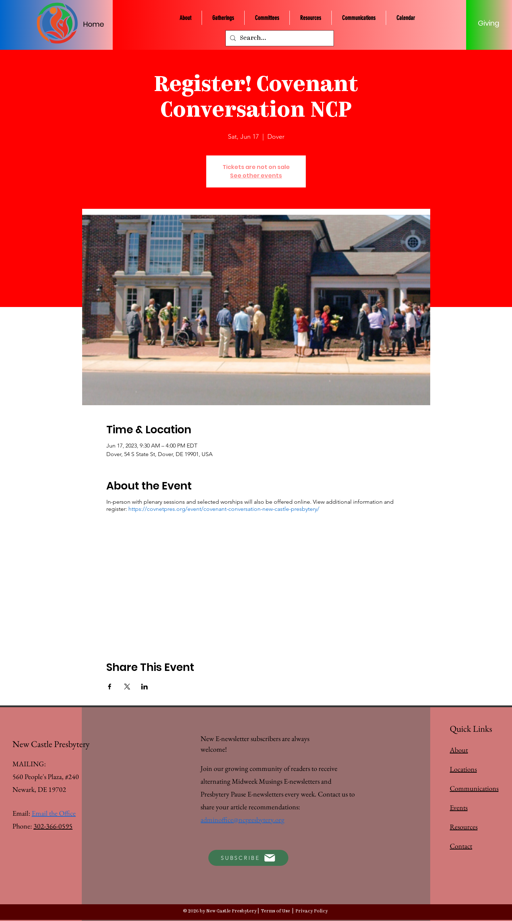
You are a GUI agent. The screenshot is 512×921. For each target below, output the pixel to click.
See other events (256, 175)
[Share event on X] (127, 686)
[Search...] (279, 38)
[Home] (97, 24)
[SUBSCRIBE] (248, 858)
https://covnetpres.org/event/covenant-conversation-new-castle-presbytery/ (223, 509)
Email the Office (54, 813)
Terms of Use (275, 911)
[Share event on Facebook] (109, 686)
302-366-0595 (53, 826)
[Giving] (488, 23)
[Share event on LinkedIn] (144, 686)
